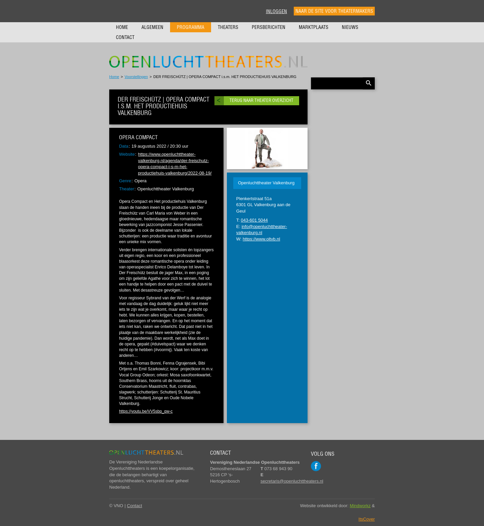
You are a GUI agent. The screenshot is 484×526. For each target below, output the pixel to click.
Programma (190, 27)
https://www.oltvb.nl (261, 238)
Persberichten (268, 27)
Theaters (228, 27)
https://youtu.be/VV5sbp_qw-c (145, 411)
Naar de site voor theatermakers (334, 11)
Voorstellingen (136, 77)
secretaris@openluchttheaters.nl (291, 481)
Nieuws (350, 27)
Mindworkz (360, 505)
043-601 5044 (254, 220)
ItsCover (367, 519)
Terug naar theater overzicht (261, 100)
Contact (125, 37)
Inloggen (276, 11)
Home (122, 27)
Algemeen (152, 27)
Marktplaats (313, 27)
